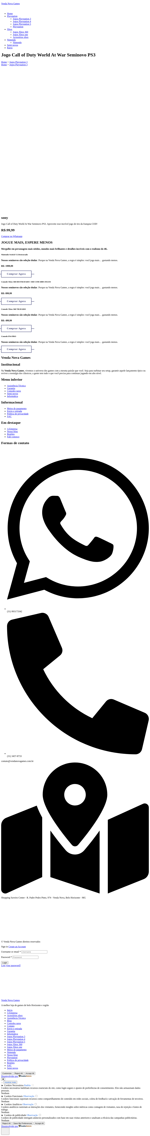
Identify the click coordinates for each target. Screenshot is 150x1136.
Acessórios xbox (15, 1015)
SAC (9, 1065)
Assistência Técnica (16, 1018)
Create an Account (17, 946)
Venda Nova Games (10, 3)
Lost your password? (11, 965)
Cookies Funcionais (13, 1096)
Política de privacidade (18, 1060)
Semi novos (12, 1068)
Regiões (11, 1063)
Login (4, 963)
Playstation (12, 1057)
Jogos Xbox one (14, 1047)
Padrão (27, 1085)
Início (9, 1010)
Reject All (19, 1073)
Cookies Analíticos (13, 1104)
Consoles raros (14, 1023)
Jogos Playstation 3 (16, 1036)
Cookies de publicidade (15, 1115)
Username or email (11, 951)
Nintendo (11, 1052)
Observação (28, 1096)
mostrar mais (10, 1082)
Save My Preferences (22, 1123)
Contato (11, 1026)
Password (6, 957)
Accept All (30, 1073)
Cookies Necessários (14, 1085)
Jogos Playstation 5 (16, 1042)
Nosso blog (12, 1055)
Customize (7, 1073)
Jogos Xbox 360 (14, 1044)
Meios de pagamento (17, 1049)
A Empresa (12, 1013)
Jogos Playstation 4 (16, 1039)
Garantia (11, 1031)
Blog (9, 1020)
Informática (12, 1034)
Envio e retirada (14, 1028)
